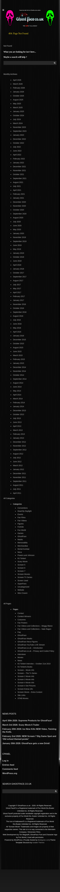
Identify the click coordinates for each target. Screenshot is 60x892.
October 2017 (18, 273)
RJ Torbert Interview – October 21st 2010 (34, 664)
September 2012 (20, 450)
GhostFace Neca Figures (28, 642)
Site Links (21, 695)
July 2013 (17, 418)
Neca (20, 552)
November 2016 (19, 304)
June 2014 (17, 387)
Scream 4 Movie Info (26, 683)
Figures (21, 524)
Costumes (22, 620)
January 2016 (18, 336)
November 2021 (19, 170)
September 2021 (20, 178)
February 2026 (19, 88)
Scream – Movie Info (26, 670)
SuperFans (22, 584)
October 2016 (18, 308)
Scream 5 (21, 565)
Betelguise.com (43, 840)
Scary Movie (23, 561)
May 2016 (17, 328)
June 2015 (17, 351)
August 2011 (18, 485)
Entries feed (8, 765)
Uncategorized (23, 587)
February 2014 (19, 402)
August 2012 (18, 454)
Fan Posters (22, 623)
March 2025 (18, 107)
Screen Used (23, 581)
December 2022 (19, 139)
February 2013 (19, 434)
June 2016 (17, 324)
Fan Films (21, 517)
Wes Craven (23, 593)
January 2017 (18, 300)
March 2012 (18, 465)
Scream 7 (21, 571)
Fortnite (21, 527)
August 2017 (18, 281)
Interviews (22, 654)
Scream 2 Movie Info (26, 676)
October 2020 (18, 210)
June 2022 (17, 151)
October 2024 (18, 115)
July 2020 (17, 222)
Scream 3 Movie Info (26, 679)
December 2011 (19, 473)
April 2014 (17, 395)
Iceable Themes (38, 843)
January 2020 (18, 233)
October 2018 (18, 257)
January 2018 (18, 269)
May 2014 (17, 391)
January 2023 (18, 135)
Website (21, 590)
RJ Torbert (22, 558)
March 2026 (18, 84)
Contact (21, 613)
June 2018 (17, 261)
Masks (20, 539)
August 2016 (18, 316)
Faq (19, 632)
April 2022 (17, 155)
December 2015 (19, 340)
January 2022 (18, 163)
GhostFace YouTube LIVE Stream (31, 645)
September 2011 (20, 481)
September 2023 (20, 131)
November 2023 (19, 127)
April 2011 (17, 493)
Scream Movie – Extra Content (30, 692)
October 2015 (18, 343)
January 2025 (18, 111)
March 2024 (18, 123)
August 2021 (18, 182)
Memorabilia (22, 543)
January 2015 (18, 363)
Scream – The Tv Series (27, 673)
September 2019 (20, 241)
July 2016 (17, 320)
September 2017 (20, 277)
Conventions (23, 508)
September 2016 (20, 312)
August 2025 (18, 100)
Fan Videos (22, 521)
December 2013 (19, 410)
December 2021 (19, 166)
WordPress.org (9, 773)
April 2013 (17, 426)
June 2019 (17, 245)
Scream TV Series (25, 577)
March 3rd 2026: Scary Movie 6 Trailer (20, 725)
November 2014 (19, 371)
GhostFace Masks (25, 638)
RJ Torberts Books (25, 667)
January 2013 (18, 438)
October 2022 (18, 143)
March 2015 (18, 355)
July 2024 (17, 119)
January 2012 (18, 469)
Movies (20, 657)
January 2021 (18, 198)
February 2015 (19, 359)
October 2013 (18, 414)
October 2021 (18, 174)
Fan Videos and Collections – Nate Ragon (34, 629)
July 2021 (17, 186)
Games (20, 533)
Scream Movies (24, 574)
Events (20, 514)
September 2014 (20, 379)
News (20, 661)
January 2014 (18, 406)
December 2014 (19, 367)
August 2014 (18, 383)
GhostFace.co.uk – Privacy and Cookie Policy (36, 651)
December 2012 (19, 442)
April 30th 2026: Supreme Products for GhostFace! (27, 720)
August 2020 (18, 218)
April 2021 (17, 190)
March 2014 (18, 399)
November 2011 (19, 477)
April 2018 (17, 265)
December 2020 (19, 202)
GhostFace (22, 536)
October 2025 (18, 96)
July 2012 (17, 458)
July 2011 (17, 489)
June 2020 (17, 226)
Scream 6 (21, 568)
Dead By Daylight (25, 511)
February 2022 (19, 159)
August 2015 (18, 348)
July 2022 (17, 147)
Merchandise (23, 546)
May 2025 (17, 104)
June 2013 (17, 422)
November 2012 (19, 446)
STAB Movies (23, 698)
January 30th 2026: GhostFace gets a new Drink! (26, 743)
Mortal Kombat (23, 549)
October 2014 (18, 375)
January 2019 (18, 253)
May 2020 (17, 229)
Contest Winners (24, 616)
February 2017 (19, 296)
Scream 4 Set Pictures (27, 686)
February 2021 (19, 194)
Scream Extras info (25, 689)
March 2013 (18, 430)
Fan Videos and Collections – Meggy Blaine (35, 626)
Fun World (22, 530)
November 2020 (19, 206)
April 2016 (17, 332)
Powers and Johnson (26, 555)
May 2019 (17, 249)
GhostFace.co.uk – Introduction (30, 648)
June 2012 (17, 462)
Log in (5, 761)
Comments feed (10, 769)
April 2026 (17, 80)
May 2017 (17, 288)
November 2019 (19, 237)
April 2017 (17, 292)
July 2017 (17, 285)
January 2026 (18, 92)
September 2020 (20, 214)
